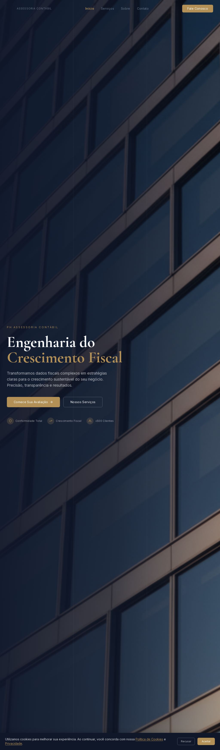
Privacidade (13, 743)
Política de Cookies (149, 739)
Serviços (107, 8)
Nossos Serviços (82, 402)
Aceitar (206, 741)
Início (89, 8)
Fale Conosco (197, 8)
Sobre (125, 8)
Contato (143, 8)
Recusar (186, 741)
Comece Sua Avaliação (33, 402)
